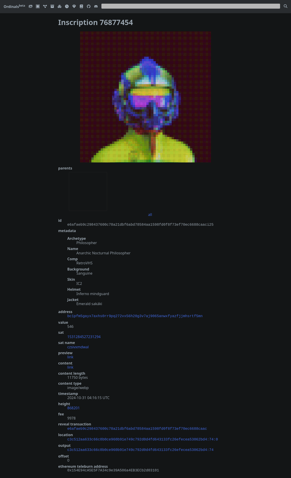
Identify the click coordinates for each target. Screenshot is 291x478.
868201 (73, 407)
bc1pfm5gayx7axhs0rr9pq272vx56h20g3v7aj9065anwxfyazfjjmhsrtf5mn (135, 315)
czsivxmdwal (78, 346)
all (150, 214)
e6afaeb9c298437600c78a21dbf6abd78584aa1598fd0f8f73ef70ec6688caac (137, 427)
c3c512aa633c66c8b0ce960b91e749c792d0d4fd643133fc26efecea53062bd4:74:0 (142, 438)
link (70, 356)
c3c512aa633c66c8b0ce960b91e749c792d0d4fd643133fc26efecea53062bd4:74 (140, 448)
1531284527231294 (83, 336)
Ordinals (14, 7)
